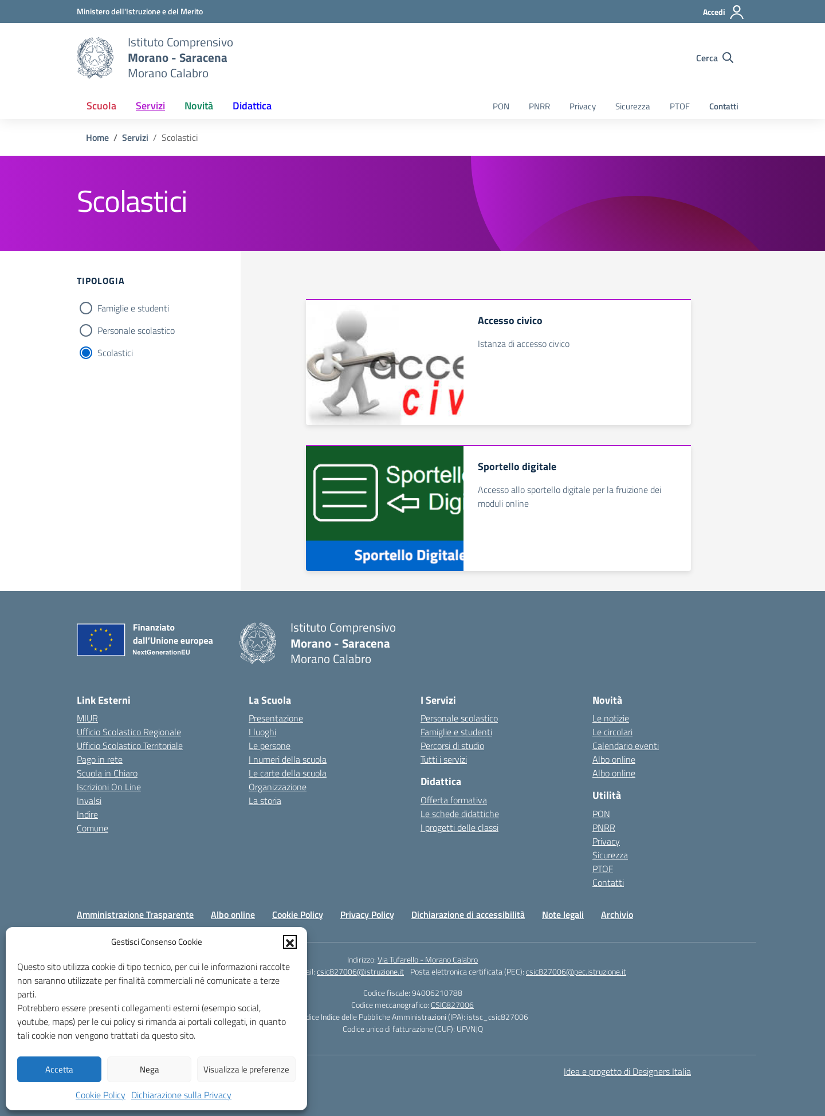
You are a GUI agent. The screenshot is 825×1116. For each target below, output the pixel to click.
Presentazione (276, 718)
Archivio (617, 914)
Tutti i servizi (444, 759)
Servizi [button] (150, 105)
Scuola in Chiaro (107, 773)
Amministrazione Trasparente (135, 914)
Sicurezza (632, 106)
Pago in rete (100, 759)
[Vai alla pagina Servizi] (135, 137)
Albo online (613, 759)
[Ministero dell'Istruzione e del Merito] (140, 11)
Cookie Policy (100, 1095)
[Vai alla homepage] (95, 57)
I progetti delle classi (459, 827)
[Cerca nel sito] (715, 57)
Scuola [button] (101, 105)
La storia (265, 800)
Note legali (563, 914)
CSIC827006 (452, 1005)
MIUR (87, 718)
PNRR (539, 106)
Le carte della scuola (288, 773)
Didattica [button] (252, 105)
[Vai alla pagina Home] (97, 137)
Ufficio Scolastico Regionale (129, 732)
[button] (290, 942)
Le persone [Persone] (269, 745)
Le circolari (612, 732)
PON (501, 106)
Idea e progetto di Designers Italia (627, 1071)
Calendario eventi (625, 745)
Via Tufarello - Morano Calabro (428, 959)
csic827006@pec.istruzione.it (576, 971)
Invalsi (89, 800)
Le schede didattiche (460, 814)
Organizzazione (278, 787)
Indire (87, 814)
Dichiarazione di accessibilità (468, 914)
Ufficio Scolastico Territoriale (130, 745)
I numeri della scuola (288, 759)
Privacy (582, 106)
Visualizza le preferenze (246, 1069)
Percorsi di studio (452, 745)
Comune (92, 828)
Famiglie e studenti (133, 308)
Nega (149, 1069)
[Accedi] (724, 12)
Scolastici (115, 353)
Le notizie (610, 718)
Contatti (723, 106)
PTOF (680, 106)
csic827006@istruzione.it (360, 971)
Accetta (59, 1069)
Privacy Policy (367, 914)
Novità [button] (198, 105)
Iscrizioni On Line (109, 787)
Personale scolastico (136, 330)
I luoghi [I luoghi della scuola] (262, 732)
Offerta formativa (454, 800)
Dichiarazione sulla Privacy (181, 1095)
